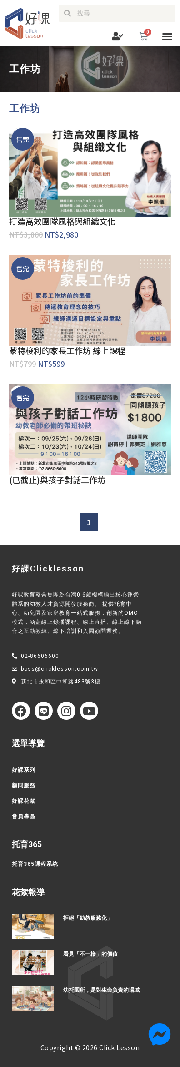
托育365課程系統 (35, 864)
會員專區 (23, 816)
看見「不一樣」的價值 (90, 954)
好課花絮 (23, 801)
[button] (167, 36)
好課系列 (23, 770)
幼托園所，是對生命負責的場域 (101, 990)
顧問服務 (23, 785)
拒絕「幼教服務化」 (87, 918)
